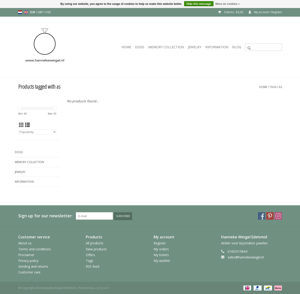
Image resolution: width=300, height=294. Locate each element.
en (26, 12)
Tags (272, 87)
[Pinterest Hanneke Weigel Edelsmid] (270, 216)
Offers (90, 254)
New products (96, 249)
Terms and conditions (34, 249)
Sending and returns (33, 266)
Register (160, 243)
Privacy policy (28, 260)
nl (20, 12)
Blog (236, 47)
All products (94, 243)
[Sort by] (37, 131)
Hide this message (199, 4)
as (280, 87)
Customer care (29, 272)
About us (25, 243)
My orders (161, 249)
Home (126, 47)
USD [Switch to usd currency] (48, 12)
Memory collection (166, 47)
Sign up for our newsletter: (45, 215)
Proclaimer (26, 254)
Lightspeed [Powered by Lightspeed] (102, 288)
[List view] (27, 125)
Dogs (139, 47)
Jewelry (194, 47)
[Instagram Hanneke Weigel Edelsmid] (278, 216)
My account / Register (265, 12)
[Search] (263, 47)
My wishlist (162, 260)
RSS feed (92, 266)
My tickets (161, 254)
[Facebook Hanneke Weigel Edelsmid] (261, 216)
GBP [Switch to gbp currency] (40, 12)
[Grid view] (21, 125)
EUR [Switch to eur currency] (33, 12)
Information (216, 47)
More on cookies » (227, 4)
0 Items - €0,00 (231, 12)
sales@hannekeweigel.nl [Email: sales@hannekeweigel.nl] (246, 257)
